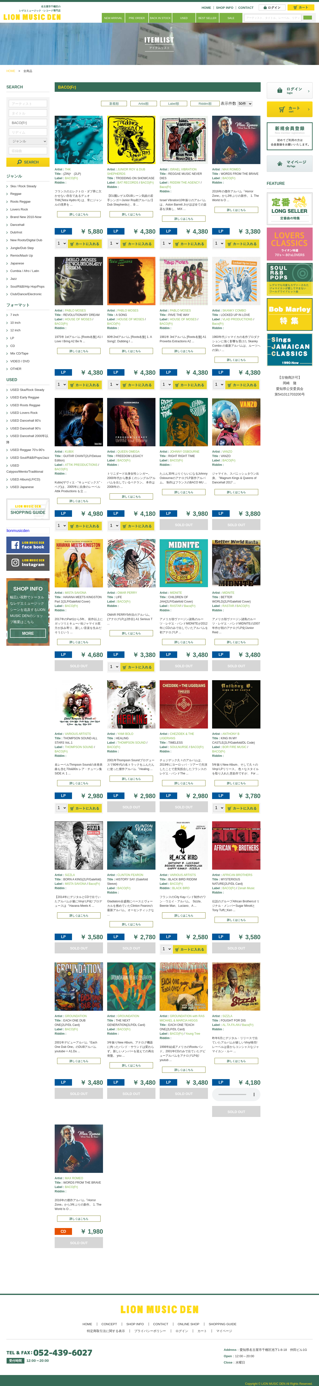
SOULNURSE (179, 747)
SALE (230, 18)
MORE (28, 633)
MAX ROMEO (231, 169)
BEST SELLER (207, 18)
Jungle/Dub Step (22, 248)
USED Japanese (22, 487)
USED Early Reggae (24, 397)
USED (184, 18)
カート (202, 1331)
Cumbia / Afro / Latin (24, 271)
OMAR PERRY (127, 592)
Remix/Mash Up (21, 255)
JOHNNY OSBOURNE (184, 451)
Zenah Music (246, 888)
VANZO (227, 451)
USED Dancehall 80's (25, 420)
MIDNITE (176, 592)
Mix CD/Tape (19, 353)
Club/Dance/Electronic (26, 294)
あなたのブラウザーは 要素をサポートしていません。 (236, 1094)
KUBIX (69, 451)
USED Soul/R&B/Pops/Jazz (29, 457)
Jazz (13, 279)
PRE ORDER (137, 18)
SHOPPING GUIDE (222, 1324)
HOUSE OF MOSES (78, 319)
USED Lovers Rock (24, 413)
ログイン (181, 1331)
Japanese (17, 263)
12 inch (15, 330)
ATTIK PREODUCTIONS (81, 465)
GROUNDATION (76, 1016)
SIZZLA (70, 875)
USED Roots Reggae (25, 405)
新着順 (114, 103)
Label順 (173, 103)
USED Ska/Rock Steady (27, 390)
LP (12, 338)
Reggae (15, 194)
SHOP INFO (224, 7)
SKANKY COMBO (234, 310)
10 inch (15, 322)
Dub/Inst (16, 232)
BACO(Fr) (71, 178)
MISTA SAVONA (75, 592)
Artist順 (143, 103)
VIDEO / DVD (20, 361)
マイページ (224, 1331)
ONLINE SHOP (188, 1324)
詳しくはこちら (79, 214)
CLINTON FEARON (130, 875)
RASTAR (176, 606)
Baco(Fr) (165, 187)
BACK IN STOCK (160, 18)
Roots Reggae (20, 201)
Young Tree (192, 1033)
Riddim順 (205, 103)
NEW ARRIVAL (113, 18)
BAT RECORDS (127, 182)
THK (68, 169)
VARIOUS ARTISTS (78, 734)
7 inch (14, 315)
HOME (206, 7)
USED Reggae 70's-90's (27, 450)
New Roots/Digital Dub (26, 240)
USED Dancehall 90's (25, 428)
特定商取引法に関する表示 (106, 1331)
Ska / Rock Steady (23, 186)
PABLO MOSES (75, 310)
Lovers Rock (19, 209)
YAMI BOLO (125, 734)
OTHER (15, 369)
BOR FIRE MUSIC (234, 747)
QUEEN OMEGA (128, 451)
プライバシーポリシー (150, 1331)
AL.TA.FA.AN (230, 1025)
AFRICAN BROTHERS (237, 875)
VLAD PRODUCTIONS (237, 319)
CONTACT (246, 7)
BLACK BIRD (181, 888)
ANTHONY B (230, 734)
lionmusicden (18, 531)
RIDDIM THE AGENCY (185, 182)
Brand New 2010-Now (25, 217)
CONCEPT (109, 1324)
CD (12, 346)
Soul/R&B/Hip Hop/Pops (27, 286)
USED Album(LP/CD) (25, 479)
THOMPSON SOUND (79, 747)
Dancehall (17, 225)
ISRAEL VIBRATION (183, 169)
